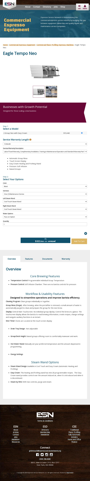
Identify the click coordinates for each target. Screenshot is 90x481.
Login (79, 7)
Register (85, 7)
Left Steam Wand (9, 198)
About (27, 7)
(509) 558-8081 (45, 459)
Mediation (15, 439)
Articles (16, 432)
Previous (1, 71)
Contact (36, 7)
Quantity (6, 221)
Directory (47, 7)
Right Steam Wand (9, 206)
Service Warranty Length (17, 139)
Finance (74, 442)
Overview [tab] (12, 259)
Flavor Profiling (74, 432)
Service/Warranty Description (13, 148)
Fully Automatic (74, 434)
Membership (45, 432)
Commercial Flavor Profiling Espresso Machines (55, 45)
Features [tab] (29, 259)
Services (6, 191)
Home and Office (74, 439)
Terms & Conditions (45, 421)
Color (5, 183)
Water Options (8, 213)
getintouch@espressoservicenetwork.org (45, 451)
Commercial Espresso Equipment (22, 45)
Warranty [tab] (66, 259)
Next (89, 71)
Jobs (56, 7)
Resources (16, 442)
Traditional (74, 429)
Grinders (74, 437)
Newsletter (45, 434)
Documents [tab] (47, 259)
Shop (62, 7)
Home (5, 45)
